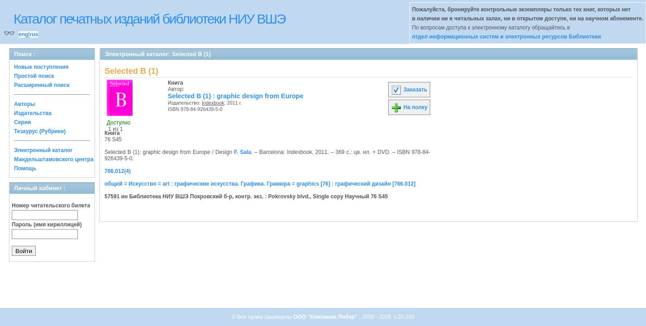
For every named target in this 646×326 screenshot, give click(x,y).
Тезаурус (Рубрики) (40, 131)
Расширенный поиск (42, 85)
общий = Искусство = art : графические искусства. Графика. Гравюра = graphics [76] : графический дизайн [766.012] (260, 184)
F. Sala (242, 152)
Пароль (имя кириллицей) (47, 224)
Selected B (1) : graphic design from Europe (236, 96)
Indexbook (213, 102)
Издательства (33, 113)
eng (23, 34)
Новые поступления (41, 67)
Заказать (409, 89)
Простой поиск (34, 76)
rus (33, 34)
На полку (409, 107)
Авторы (24, 104)
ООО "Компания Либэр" (326, 317)
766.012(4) (117, 171)
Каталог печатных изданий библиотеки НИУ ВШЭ (149, 18)
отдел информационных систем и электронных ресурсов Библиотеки (506, 37)
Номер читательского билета (51, 205)
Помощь (25, 168)
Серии (22, 122)
